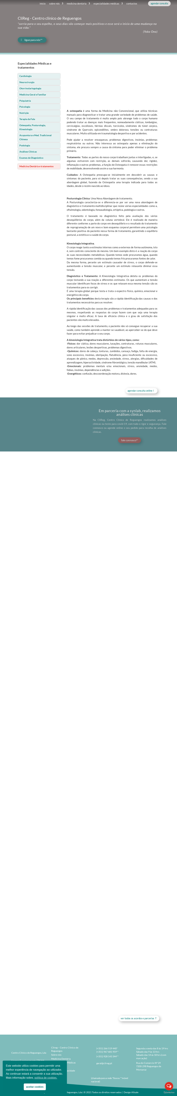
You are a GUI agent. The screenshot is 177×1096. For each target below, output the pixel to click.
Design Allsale (131, 1092)
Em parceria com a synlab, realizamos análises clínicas (130, 416)
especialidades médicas (106, 3)
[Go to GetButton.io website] (169, 1092)
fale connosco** (129, 443)
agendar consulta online (139, 390)
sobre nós (54, 3)
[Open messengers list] (169, 1086)
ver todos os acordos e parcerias (137, 1018)
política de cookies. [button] (45, 1077)
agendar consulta (159, 3)
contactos (131, 3)
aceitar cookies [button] (34, 1086)
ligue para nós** (33, 39)
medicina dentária (76, 3)
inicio (43, 3)
